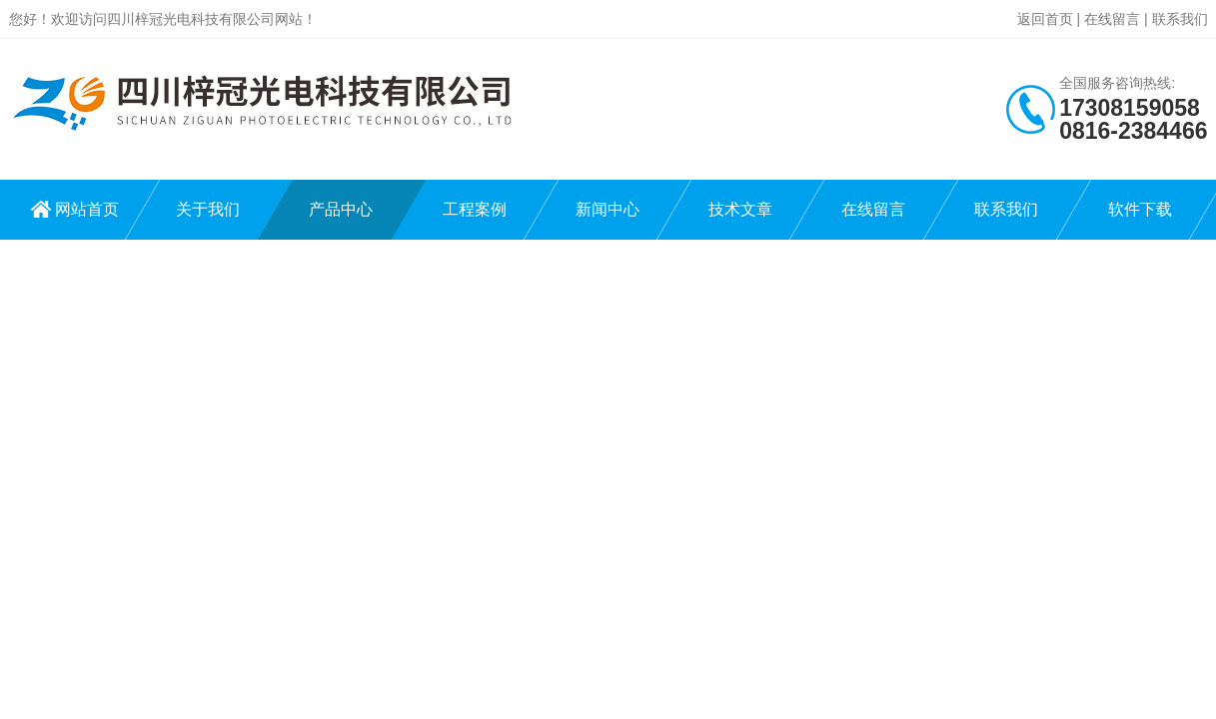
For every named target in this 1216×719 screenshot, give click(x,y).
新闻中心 (607, 209)
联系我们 (1180, 19)
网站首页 (87, 209)
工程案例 (475, 209)
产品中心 (341, 209)
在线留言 (1112, 19)
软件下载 (1140, 209)
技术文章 (740, 209)
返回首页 (1045, 19)
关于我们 (208, 209)
